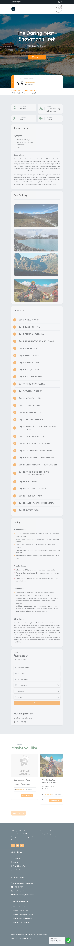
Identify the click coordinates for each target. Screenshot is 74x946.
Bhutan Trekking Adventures (27, 90)
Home (13, 90)
